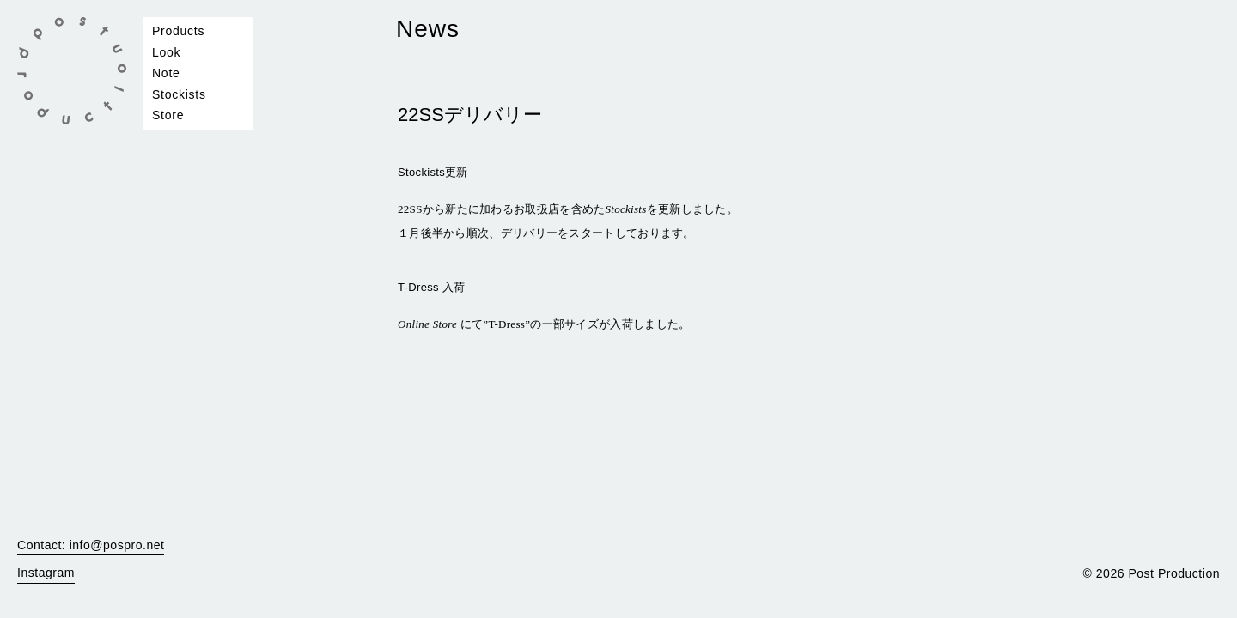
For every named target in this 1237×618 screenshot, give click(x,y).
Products (178, 31)
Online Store (427, 324)
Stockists (179, 94)
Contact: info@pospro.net (90, 545)
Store (168, 115)
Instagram (46, 572)
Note (166, 73)
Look (166, 52)
